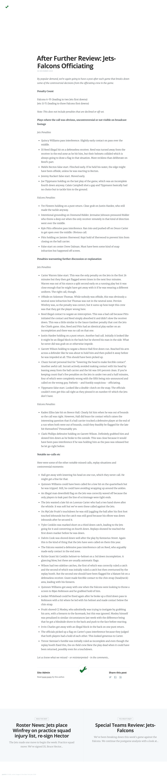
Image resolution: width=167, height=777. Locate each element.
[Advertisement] (83, 36)
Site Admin (43, 672)
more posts (47, 677)
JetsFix (4, 774)
